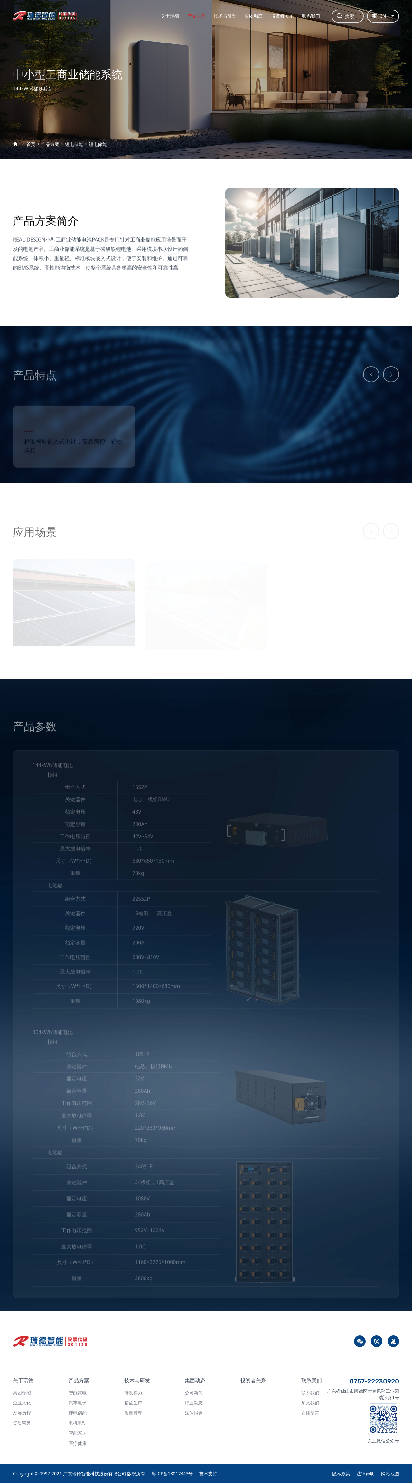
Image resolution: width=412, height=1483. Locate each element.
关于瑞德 (170, 16)
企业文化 (22, 1403)
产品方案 (196, 16)
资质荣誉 (22, 1423)
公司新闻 (194, 1393)
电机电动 (78, 1423)
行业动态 (194, 1403)
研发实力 (133, 1393)
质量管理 (133, 1413)
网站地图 (390, 1473)
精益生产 (133, 1403)
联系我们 (311, 16)
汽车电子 (78, 1403)
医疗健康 (78, 1443)
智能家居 (78, 1433)
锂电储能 (74, 144)
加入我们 (310, 1403)
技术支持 (208, 1473)
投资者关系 (282, 16)
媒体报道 (194, 1413)
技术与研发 (225, 16)
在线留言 (310, 1413)
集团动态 (254, 16)
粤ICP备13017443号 (172, 1473)
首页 (30, 144)
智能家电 (78, 1393)
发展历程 (22, 1413)
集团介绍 (22, 1393)
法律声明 (366, 1473)
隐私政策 (341, 1473)
